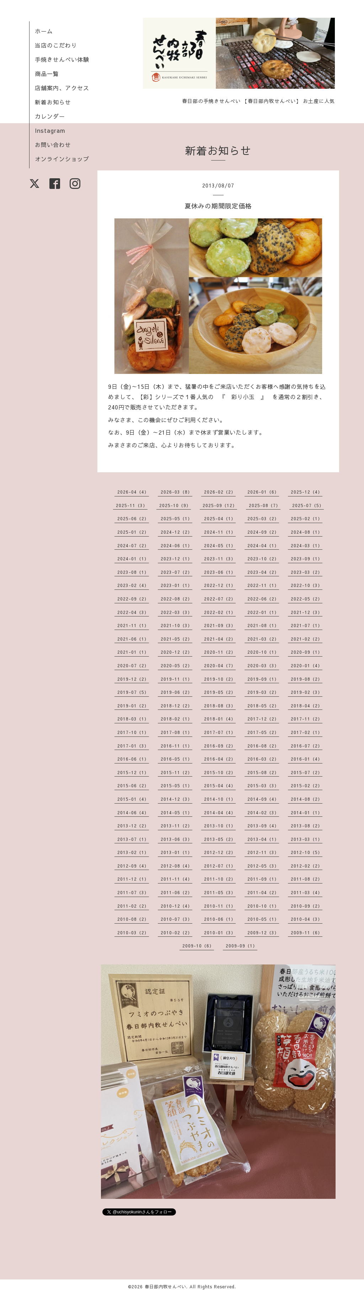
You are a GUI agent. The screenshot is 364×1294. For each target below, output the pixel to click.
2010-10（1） (263, 906)
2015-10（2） (220, 772)
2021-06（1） (133, 639)
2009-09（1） (241, 945)
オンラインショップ (62, 159)
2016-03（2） (263, 759)
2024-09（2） (263, 532)
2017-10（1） (133, 732)
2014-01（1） (306, 812)
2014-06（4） (133, 812)
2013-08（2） (306, 825)
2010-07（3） (176, 919)
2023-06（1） (220, 572)
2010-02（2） (176, 932)
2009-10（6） (198, 945)
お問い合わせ (53, 144)
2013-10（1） (220, 825)
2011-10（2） (220, 879)
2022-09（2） (133, 599)
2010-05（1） (263, 919)
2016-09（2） (220, 746)
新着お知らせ (53, 102)
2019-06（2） (176, 692)
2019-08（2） (306, 679)
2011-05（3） (220, 892)
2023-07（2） (176, 572)
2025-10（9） (175, 505)
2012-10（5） (306, 852)
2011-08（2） (306, 879)
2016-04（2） (220, 759)
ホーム (44, 31)
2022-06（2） (263, 599)
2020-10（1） (263, 652)
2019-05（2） (220, 692)
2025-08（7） (264, 505)
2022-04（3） (133, 612)
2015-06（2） (133, 785)
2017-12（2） (263, 719)
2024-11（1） (220, 532)
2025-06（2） (133, 518)
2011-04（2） (263, 892)
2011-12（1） (133, 879)
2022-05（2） (306, 599)
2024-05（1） (220, 545)
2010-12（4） (176, 906)
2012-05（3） (263, 866)
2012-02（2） (306, 866)
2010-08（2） (133, 919)
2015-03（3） (263, 785)
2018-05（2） (263, 705)
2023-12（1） (176, 558)
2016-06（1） (133, 759)
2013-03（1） (306, 839)
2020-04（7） (220, 665)
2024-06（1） (176, 545)
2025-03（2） (263, 518)
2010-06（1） (220, 919)
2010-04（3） (306, 919)
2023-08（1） (133, 572)
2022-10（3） (306, 585)
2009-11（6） (306, 932)
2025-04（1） (220, 518)
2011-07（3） (133, 892)
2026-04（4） (133, 492)
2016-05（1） (176, 759)
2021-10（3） (176, 625)
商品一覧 (47, 73)
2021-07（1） (306, 625)
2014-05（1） (176, 812)
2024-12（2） (176, 532)
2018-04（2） (306, 705)
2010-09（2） (306, 906)
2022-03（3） (176, 612)
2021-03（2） (263, 639)
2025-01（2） (133, 532)
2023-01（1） (176, 585)
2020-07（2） (133, 665)
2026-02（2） (220, 492)
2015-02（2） (306, 785)
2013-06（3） (176, 839)
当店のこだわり (56, 45)
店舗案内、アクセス (62, 88)
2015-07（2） (306, 772)
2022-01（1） (263, 612)
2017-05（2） (263, 732)
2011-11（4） (176, 879)
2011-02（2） (133, 906)
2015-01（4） (133, 799)
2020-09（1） (306, 652)
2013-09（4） (263, 825)
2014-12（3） (176, 799)
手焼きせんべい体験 (62, 59)
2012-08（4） (176, 866)
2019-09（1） (263, 679)
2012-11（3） (263, 852)
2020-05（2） (176, 665)
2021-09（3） (220, 625)
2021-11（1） (133, 625)
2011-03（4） (306, 892)
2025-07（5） (308, 505)
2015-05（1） (176, 785)
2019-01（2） (133, 705)
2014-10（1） (220, 799)
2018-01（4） (220, 719)
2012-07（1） (220, 866)
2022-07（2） (220, 599)
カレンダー (50, 116)
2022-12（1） (220, 585)
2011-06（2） (176, 892)
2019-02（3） (306, 692)
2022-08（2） (176, 599)
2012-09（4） (133, 866)
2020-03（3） (263, 665)
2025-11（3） (132, 505)
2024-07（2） (133, 545)
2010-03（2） (133, 932)
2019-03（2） (263, 692)
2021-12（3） (306, 612)
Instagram (50, 130)
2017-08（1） (176, 732)
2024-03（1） (306, 545)
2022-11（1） (263, 585)
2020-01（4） (306, 665)
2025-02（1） (306, 518)
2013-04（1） (263, 839)
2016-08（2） (263, 746)
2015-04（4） (220, 785)
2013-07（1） (133, 839)
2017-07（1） (220, 732)
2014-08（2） (306, 799)
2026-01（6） (263, 492)
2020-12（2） (176, 652)
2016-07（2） (306, 746)
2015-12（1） (133, 772)
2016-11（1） (176, 746)
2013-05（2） (220, 839)
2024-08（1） (306, 532)
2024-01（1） (133, 558)
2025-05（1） (176, 518)
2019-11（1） (176, 679)
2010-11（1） (220, 906)
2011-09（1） (263, 879)
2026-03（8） (176, 492)
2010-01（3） (220, 932)
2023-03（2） (306, 572)
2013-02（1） (133, 852)
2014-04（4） (220, 812)
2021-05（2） (176, 639)
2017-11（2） (306, 719)
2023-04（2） (263, 572)
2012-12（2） (220, 852)
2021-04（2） (220, 639)
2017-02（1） (306, 732)
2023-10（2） (263, 558)
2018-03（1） (133, 719)
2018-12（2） (176, 705)
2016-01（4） (306, 759)
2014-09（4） (263, 799)
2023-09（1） (306, 558)
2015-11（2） (176, 772)
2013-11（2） (176, 825)
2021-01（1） (133, 652)
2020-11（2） (220, 652)
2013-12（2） (133, 825)
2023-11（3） (220, 558)
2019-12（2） (133, 679)
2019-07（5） (133, 692)
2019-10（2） (220, 679)
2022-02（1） (220, 612)
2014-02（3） (263, 812)
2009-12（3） (263, 932)
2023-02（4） (133, 585)
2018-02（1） (176, 719)
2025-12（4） (306, 492)
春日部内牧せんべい (165, 1286)
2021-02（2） (306, 639)
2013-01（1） (176, 852)
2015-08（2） (263, 772)
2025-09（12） (220, 505)
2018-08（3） (220, 705)
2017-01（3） (133, 746)
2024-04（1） (263, 545)
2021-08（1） (263, 625)
